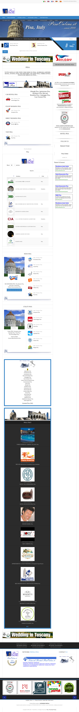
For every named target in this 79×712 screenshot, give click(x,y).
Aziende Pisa (26, 403)
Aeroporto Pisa (14, 112)
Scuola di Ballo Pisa (27, 391)
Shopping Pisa (28, 395)
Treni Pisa (35, 326)
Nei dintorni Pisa (37, 259)
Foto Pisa (35, 294)
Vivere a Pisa (21, 17)
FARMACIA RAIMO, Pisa (27, 623)
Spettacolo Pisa (27, 397)
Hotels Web (45, 700)
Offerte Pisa (35, 287)
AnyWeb (27, 700)
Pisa (3, 17)
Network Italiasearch (55, 645)
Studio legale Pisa (27, 400)
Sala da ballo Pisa (27, 389)
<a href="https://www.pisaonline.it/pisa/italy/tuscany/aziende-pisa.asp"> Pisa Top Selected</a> (28, 200)
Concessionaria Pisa (27, 382)
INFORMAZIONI (43, 20)
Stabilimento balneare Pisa (27, 399)
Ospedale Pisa (36, 333)
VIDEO (56, 20)
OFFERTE (29, 20)
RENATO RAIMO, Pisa (27, 524)
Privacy (54, 709)
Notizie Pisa (36, 273)
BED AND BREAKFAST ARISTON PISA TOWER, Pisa (27, 583)
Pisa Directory (6, 20)
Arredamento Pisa (27, 372)
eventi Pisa (35, 266)
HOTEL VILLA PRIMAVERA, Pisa (27, 484)
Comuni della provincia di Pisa (14, 338)
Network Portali (73, 1)
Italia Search (50, 700)
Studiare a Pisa (32, 17)
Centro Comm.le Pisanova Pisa (27, 380)
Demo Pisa (27, 383)
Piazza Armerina (38, 700)
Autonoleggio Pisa (15, 100)
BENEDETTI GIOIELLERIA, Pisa (27, 603)
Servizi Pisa (27, 392)
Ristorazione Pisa (27, 388)
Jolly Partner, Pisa (14, 45)
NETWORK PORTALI (44, 703)
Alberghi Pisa (27, 385)
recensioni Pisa (36, 280)
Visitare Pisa (44, 17)
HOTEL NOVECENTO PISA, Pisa (27, 504)
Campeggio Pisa (45, 95)
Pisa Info (23, 20)
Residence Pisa (37, 93)
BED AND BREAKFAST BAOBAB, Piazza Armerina (27, 464)
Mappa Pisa (35, 347)
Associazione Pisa (27, 374)
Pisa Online (64, 153)
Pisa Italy (51, 709)
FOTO (51, 20)
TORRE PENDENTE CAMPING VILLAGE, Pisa (28, 444)
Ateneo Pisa (35, 340)
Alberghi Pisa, (34, 91)
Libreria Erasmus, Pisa (42, 45)
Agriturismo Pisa (44, 91)
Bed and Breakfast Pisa (27, 375)
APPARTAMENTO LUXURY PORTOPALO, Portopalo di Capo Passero (27, 563)
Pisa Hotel (15, 20)
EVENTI (35, 20)
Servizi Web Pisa (27, 394)
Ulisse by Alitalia (14, 336)
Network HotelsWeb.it (38, 645)
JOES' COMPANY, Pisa (27, 543)
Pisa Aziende (11, 17)
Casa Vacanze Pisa (40, 97)
